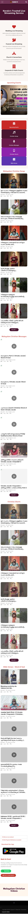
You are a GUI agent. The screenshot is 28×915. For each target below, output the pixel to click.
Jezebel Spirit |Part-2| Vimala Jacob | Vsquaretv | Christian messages (11, 714)
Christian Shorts (14, 154)
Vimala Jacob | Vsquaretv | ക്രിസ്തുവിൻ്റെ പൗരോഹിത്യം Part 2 (14, 487)
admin (5, 106)
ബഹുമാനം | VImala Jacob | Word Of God (13, 383)
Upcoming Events (14, 127)
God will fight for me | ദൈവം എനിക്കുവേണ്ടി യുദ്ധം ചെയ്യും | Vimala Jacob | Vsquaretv (12, 740)
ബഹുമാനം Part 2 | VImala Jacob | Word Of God (13, 357)
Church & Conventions (14, 57)
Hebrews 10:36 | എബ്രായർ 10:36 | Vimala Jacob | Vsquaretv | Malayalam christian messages (13, 818)
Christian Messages (14, 145)
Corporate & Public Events (14, 70)
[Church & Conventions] (14, 53)
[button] (14, 837)
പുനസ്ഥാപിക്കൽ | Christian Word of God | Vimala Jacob (14, 409)
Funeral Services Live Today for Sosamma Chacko (14, 103)
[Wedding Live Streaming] (14, 27)
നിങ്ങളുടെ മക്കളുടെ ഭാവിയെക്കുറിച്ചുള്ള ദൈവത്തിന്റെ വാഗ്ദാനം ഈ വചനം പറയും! (12, 296)
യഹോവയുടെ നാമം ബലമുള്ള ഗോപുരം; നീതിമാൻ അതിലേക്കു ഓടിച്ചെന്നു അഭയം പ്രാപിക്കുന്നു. (12, 218)
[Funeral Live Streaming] (14, 40)
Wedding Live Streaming (14, 31)
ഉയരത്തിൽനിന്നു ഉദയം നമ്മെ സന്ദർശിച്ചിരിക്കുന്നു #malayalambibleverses (11, 766)
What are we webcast (8, 837)
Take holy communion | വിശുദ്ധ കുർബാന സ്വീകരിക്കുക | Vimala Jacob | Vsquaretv (13, 792)
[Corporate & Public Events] (14, 66)
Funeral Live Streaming (14, 44)
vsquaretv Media (6, 911)
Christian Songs (14, 136)
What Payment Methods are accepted (12, 840)
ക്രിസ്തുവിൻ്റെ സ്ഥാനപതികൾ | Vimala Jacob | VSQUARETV (12, 461)
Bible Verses (14, 163)
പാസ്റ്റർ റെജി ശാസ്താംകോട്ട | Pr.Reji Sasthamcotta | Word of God (13, 435)
